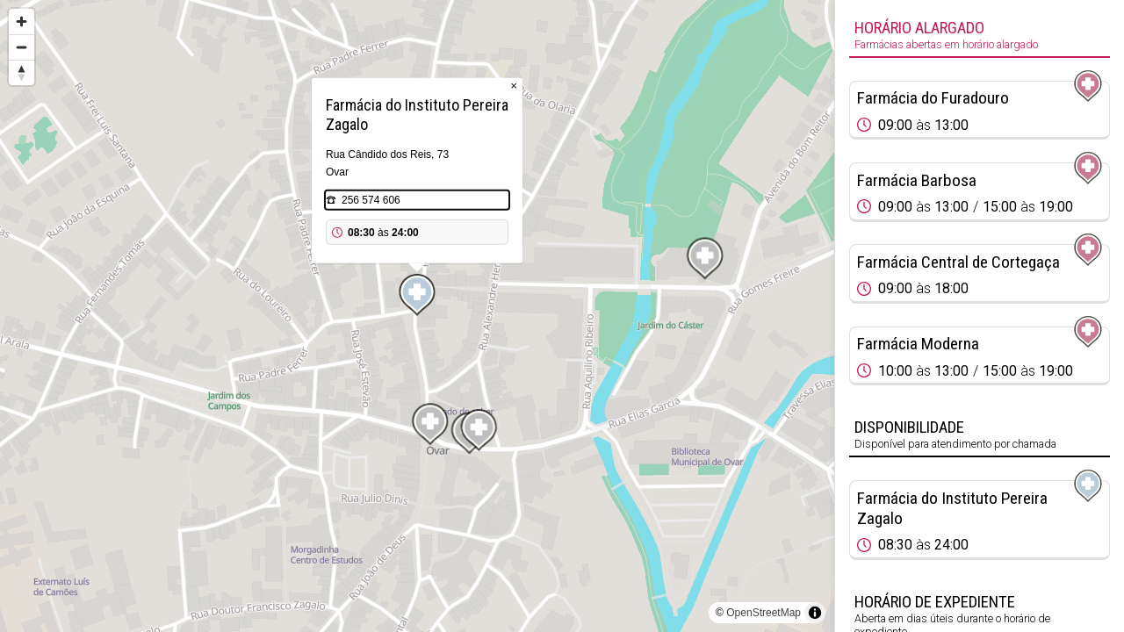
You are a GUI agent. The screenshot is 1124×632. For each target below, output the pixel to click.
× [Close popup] (513, 85)
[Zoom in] (21, 21)
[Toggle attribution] (814, 612)
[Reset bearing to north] (21, 72)
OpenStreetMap (763, 613)
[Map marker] (417, 295)
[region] (417, 316)
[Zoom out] (21, 47)
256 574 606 (371, 200)
